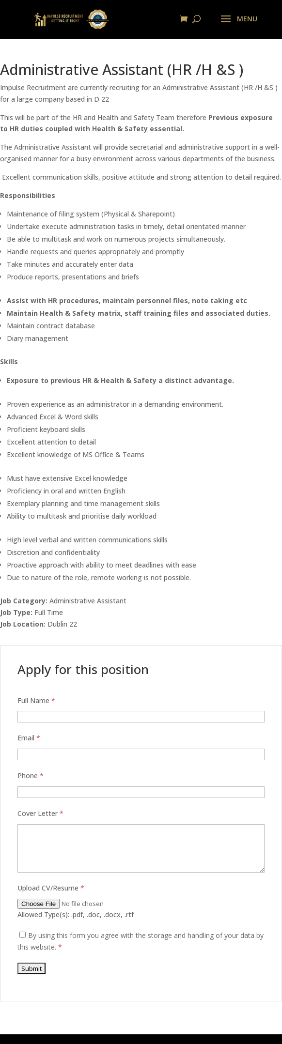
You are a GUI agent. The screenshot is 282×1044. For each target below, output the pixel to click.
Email (28, 737)
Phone (30, 775)
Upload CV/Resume (50, 887)
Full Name (36, 700)
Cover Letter (40, 813)
